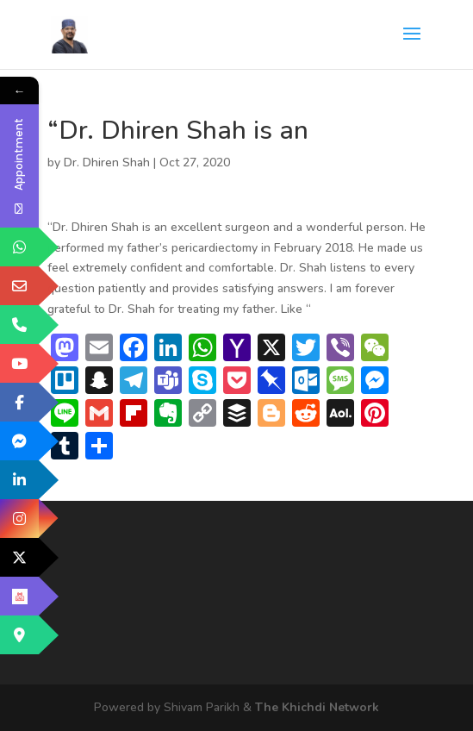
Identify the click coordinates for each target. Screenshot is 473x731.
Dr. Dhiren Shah (107, 162)
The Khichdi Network (317, 707)
